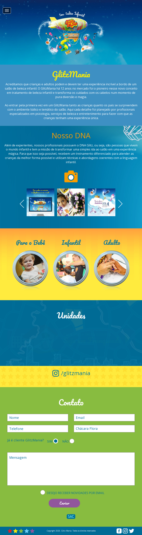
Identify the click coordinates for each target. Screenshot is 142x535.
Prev (22, 203)
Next (120, 203)
